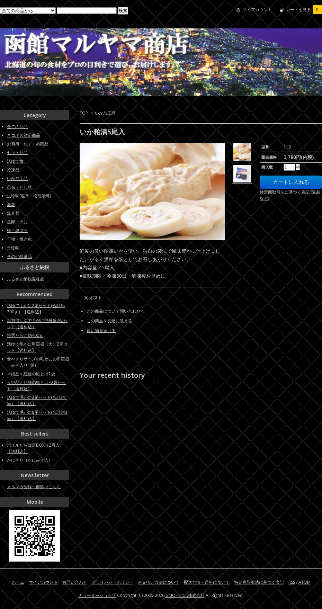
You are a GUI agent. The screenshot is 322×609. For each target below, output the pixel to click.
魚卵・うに (17, 222)
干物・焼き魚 (19, 239)
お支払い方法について (158, 582)
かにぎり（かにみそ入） (30, 460)
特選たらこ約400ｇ (25, 335)
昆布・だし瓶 (19, 187)
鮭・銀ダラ (17, 230)
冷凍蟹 (13, 170)
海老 (11, 204)
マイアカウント (257, 9)
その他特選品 (19, 256)
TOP (84, 113)
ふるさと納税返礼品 (25, 279)
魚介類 (13, 213)
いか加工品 (105, 113)
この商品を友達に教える (109, 321)
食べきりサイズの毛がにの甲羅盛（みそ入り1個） (38, 362)
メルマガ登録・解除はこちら (34, 487)
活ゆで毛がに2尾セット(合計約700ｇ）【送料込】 (36, 309)
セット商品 (17, 152)
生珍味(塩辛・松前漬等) (29, 196)
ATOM (304, 582)
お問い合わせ (74, 582)
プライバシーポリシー (112, 582)
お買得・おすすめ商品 (27, 144)
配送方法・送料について (207, 582)
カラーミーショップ (97, 595)
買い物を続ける (101, 330)
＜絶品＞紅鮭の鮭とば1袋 (31, 374)
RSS (291, 582)
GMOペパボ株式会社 (185, 595)
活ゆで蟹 (15, 161)
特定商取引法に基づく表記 (259, 582)
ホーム (18, 582)
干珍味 (13, 248)
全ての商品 (17, 126)
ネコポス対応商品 (23, 135)
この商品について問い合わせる (116, 311)
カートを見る (304, 9)
